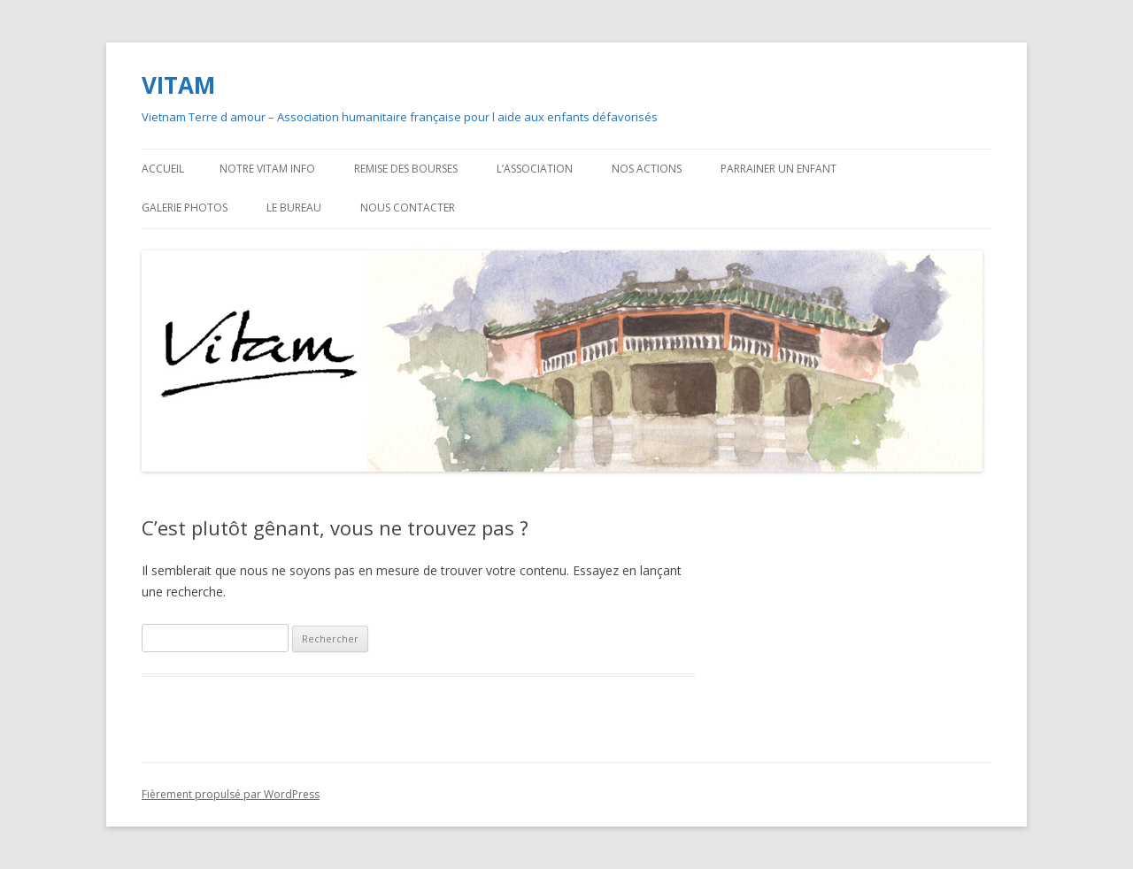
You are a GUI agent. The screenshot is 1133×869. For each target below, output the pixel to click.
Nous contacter (407, 207)
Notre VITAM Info (267, 168)
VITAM (178, 85)
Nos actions (647, 168)
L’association (535, 168)
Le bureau (293, 207)
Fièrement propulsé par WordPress (231, 794)
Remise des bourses (406, 168)
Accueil (163, 168)
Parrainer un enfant (778, 168)
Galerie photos (184, 207)
